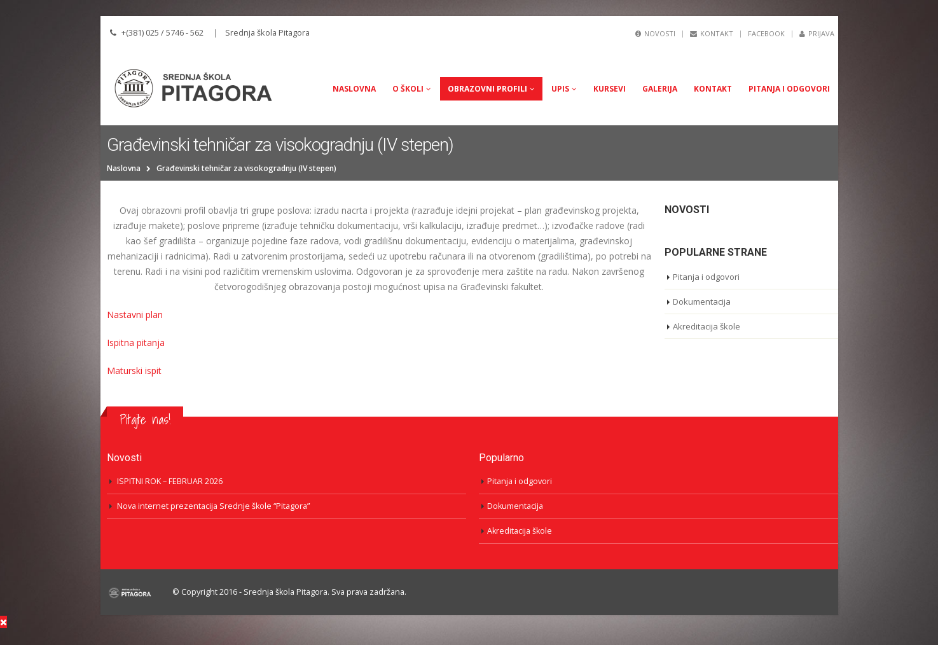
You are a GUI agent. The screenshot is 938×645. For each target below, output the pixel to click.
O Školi (408, 88)
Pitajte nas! (145, 419)
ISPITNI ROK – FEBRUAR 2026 (170, 481)
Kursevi (609, 88)
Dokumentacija (702, 301)
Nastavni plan (135, 315)
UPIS (560, 88)
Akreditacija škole (706, 326)
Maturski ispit (134, 370)
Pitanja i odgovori (789, 88)
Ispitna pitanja (136, 342)
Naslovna (354, 88)
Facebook (766, 33)
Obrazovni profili (487, 88)
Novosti (655, 33)
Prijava (816, 33)
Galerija (659, 88)
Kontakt (711, 33)
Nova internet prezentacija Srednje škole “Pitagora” (213, 506)
